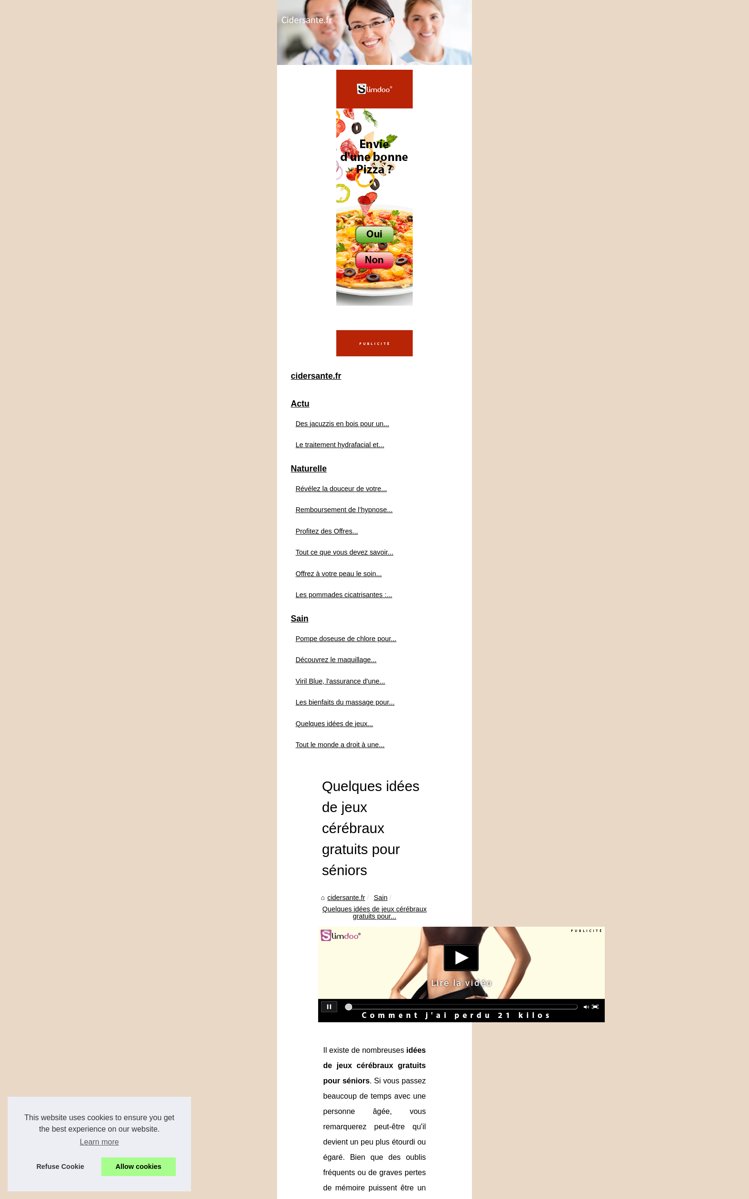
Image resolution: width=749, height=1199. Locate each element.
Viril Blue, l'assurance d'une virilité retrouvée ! (365, 1126)
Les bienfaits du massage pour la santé (593, 1046)
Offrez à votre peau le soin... (143, 699)
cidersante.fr (259, 289)
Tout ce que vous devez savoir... (149, 678)
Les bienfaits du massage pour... (149, 828)
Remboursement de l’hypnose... (148, 636)
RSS (241, 1188)
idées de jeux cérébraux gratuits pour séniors (380, 565)
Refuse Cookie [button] (60, 1166)
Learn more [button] (99, 1142)
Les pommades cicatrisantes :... (148, 721)
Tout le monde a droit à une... (144, 871)
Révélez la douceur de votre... (145, 615)
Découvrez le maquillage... (140, 786)
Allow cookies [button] (138, 1166)
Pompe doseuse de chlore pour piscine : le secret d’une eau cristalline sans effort (419, 1093)
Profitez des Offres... (131, 657)
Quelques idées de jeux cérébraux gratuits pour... (384, 289)
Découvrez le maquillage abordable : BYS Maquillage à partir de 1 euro (404, 1109)
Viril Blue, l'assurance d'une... (145, 807)
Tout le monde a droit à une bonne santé (300, 1046)
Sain (293, 289)
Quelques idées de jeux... (138, 849)
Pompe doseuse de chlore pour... (150, 765)
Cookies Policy (211, 1188)
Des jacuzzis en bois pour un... (146, 549)
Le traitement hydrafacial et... (144, 571)
